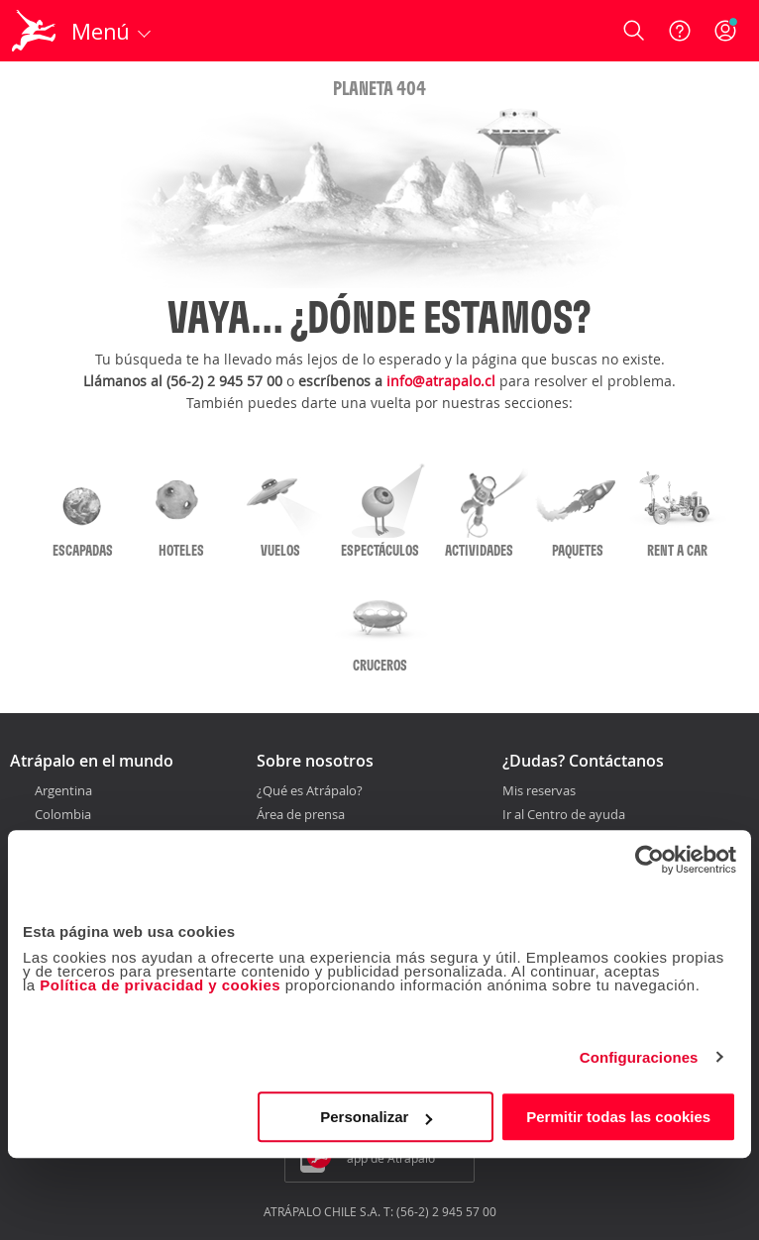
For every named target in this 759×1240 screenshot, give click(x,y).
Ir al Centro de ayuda (563, 815)
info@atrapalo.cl (440, 380)
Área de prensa (301, 814)
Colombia (63, 814)
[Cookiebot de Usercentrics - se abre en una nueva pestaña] (649, 860)
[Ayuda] (680, 31)
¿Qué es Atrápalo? (310, 790)
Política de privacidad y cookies (160, 985)
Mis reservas (539, 791)
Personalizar (376, 1116)
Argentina (63, 790)
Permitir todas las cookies (618, 1116)
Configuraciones (639, 1057)
